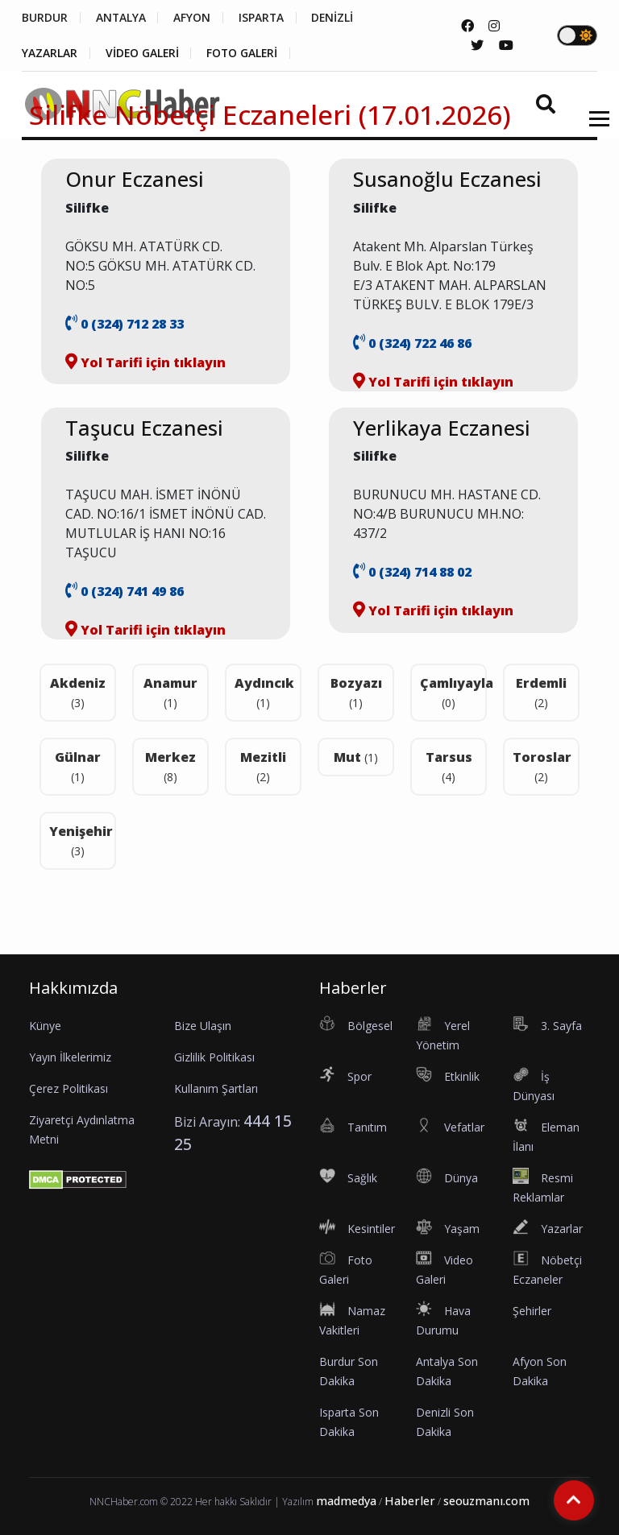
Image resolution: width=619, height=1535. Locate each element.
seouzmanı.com (486, 1500)
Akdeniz (78, 692)
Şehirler (532, 1310)
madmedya (346, 1500)
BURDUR (45, 17)
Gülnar (78, 766)
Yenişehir (81, 840)
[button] (594, 128)
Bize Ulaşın (202, 1025)
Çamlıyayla (453, 692)
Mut (356, 757)
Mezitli (263, 766)
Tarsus (449, 766)
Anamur (170, 692)
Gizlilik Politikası (214, 1057)
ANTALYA (121, 17)
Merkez (170, 766)
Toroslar (542, 766)
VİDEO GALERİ (143, 53)
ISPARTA (263, 17)
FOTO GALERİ (245, 53)
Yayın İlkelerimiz (70, 1057)
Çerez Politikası (68, 1088)
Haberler (409, 1500)
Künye (45, 1025)
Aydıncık (264, 692)
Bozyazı (356, 692)
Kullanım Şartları (216, 1088)
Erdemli (541, 692)
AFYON (193, 17)
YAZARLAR (49, 53)
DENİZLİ (335, 17)
